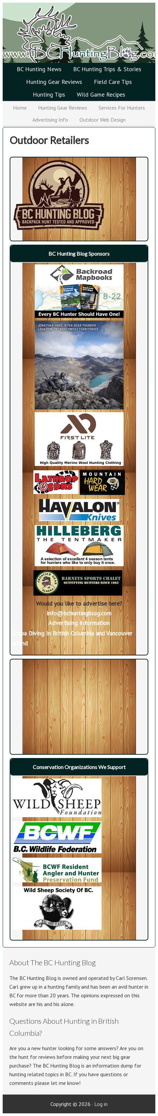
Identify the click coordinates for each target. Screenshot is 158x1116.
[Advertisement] (54, 703)
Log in (101, 1104)
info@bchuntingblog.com (79, 613)
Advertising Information (79, 623)
